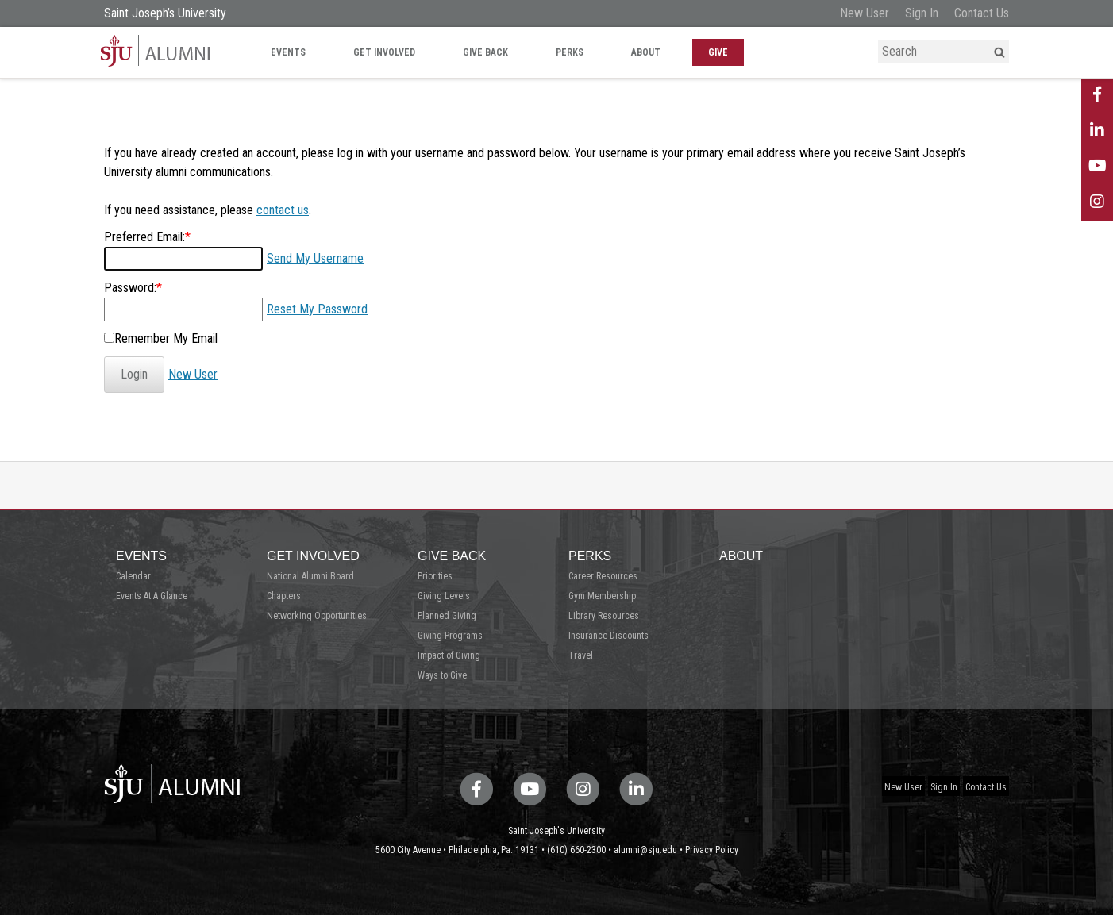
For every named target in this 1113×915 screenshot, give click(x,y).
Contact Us (981, 13)
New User (864, 13)
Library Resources (603, 615)
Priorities (435, 576)
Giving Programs (450, 635)
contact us (282, 209)
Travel (580, 655)
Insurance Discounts (608, 635)
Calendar (133, 576)
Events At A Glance (151, 596)
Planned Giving (447, 615)
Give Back (485, 52)
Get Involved (384, 52)
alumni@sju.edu (645, 849)
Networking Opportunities (317, 615)
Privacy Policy (711, 849)
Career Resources (602, 576)
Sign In (921, 13)
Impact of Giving (449, 655)
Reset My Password (317, 309)
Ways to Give (442, 675)
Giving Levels (444, 596)
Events (288, 52)
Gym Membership (602, 596)
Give (718, 52)
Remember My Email (166, 338)
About (645, 52)
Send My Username (315, 258)
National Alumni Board (310, 576)
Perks (569, 52)
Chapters (284, 596)
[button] (999, 52)
